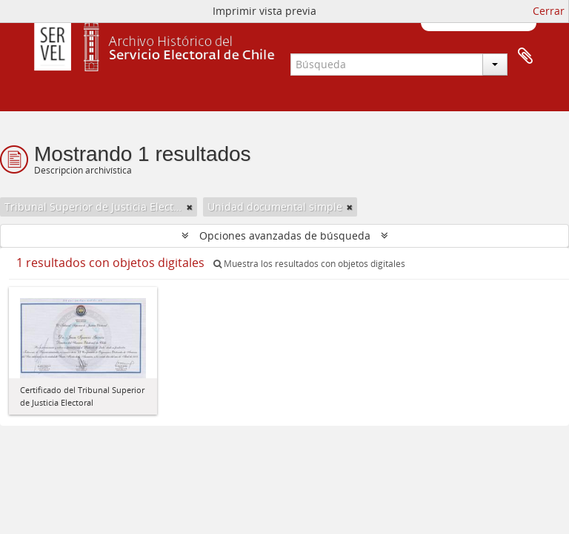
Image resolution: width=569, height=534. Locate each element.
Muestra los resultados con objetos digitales (309, 263)
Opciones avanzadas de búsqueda (284, 235)
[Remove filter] (190, 207)
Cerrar (549, 11)
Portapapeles (525, 56)
